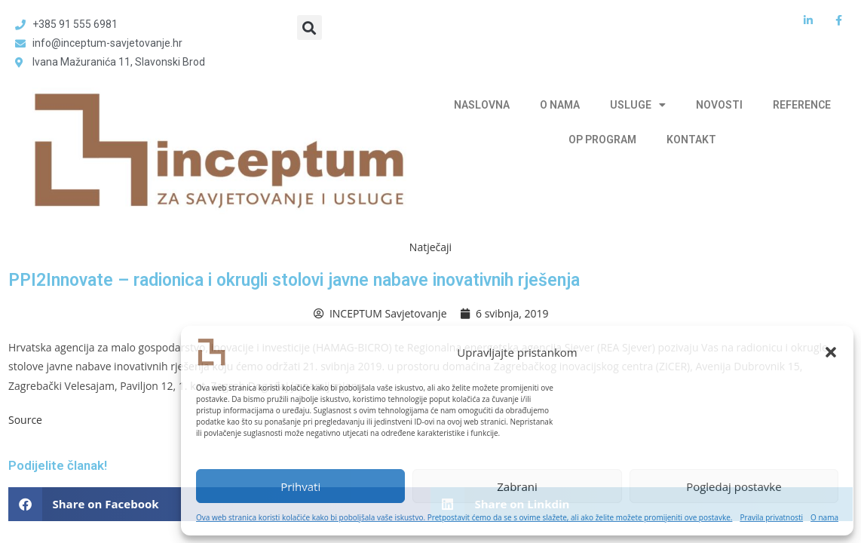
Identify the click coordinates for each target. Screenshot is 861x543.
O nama (824, 517)
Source (25, 420)
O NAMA (560, 105)
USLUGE (638, 105)
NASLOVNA (482, 105)
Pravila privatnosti (771, 517)
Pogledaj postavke (733, 486)
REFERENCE (802, 105)
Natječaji (430, 247)
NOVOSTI (719, 105)
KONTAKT (691, 139)
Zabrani (517, 486)
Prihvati (300, 486)
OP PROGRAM (602, 139)
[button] (830, 352)
